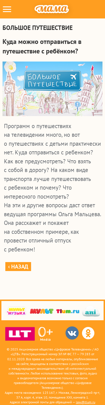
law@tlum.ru (85, 402)
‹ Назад (18, 266)
